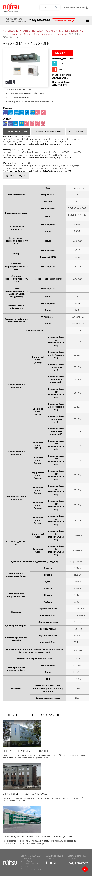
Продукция (38, 30)
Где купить (63, 52)
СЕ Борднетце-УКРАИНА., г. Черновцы (46, 736)
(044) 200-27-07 (40, 20)
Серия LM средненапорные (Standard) (45, 33)
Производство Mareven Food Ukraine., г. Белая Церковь (46, 822)
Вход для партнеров (76, 7)
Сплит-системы (54, 30)
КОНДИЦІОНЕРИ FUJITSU (16, 30)
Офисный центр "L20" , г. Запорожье (46, 779)
